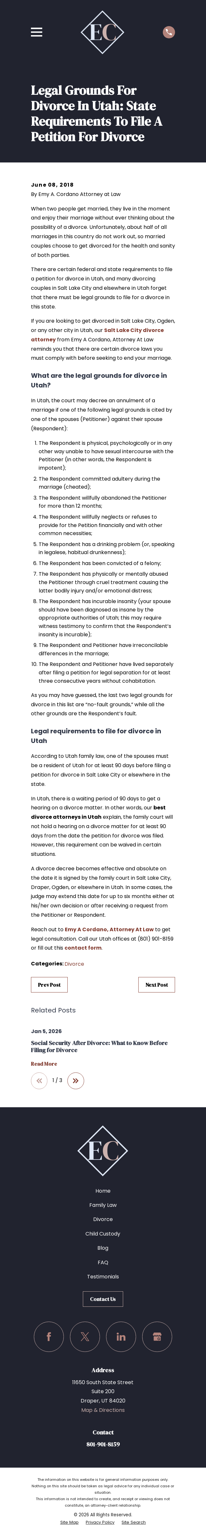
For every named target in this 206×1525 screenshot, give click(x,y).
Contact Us (103, 1299)
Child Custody (102, 1233)
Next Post (156, 984)
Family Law (103, 1205)
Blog (102, 1248)
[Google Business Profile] (157, 1337)
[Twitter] (85, 1337)
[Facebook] (49, 1337)
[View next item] (75, 1080)
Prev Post (49, 984)
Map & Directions (103, 1410)
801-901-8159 (103, 1444)
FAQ (103, 1262)
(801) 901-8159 (155, 939)
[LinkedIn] (121, 1337)
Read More (44, 1064)
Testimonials (103, 1276)
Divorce (74, 964)
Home (103, 1191)
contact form (83, 948)
